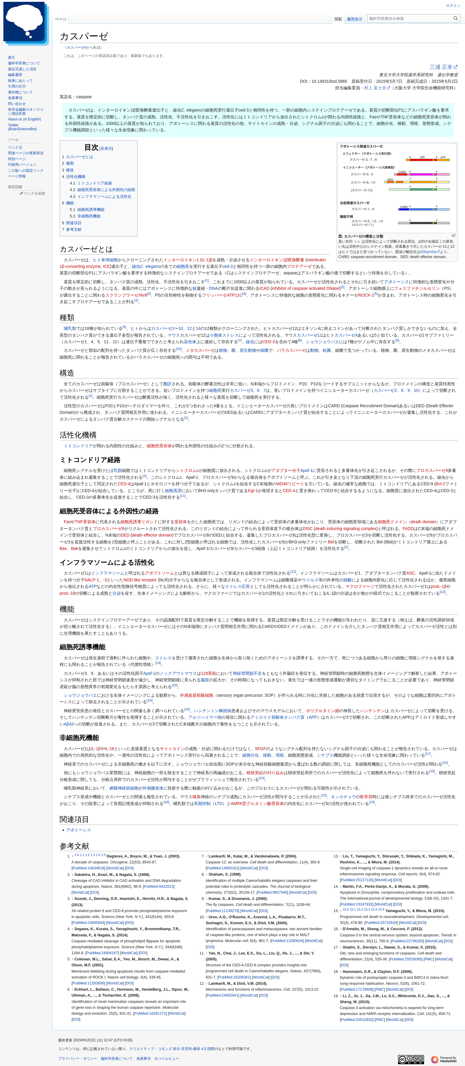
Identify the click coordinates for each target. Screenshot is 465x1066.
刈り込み (275, 772)
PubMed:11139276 (222, 911)
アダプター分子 (285, 470)
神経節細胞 (128, 788)
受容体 (180, 521)
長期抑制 (202, 803)
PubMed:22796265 (407, 941)
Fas (67, 521)
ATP (92, 586)
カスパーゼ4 (77, 47)
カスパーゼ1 (162, 328)
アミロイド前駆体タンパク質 (278, 717)
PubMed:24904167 (102, 953)
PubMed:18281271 (150, 1013)
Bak (74, 548)
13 (442, 592)
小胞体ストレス (224, 335)
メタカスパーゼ (200, 350)
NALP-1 (92, 579)
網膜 (113, 788)
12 (189, 328)
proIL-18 (67, 593)
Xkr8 (142, 295)
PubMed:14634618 (88, 868)
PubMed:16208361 (234, 977)
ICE (106, 266)
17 (428, 754)
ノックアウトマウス (178, 673)
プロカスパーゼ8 (108, 528)
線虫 (136, 266)
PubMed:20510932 (356, 1020)
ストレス (163, 657)
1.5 (103, 855)
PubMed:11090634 (287, 941)
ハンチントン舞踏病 (212, 710)
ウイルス (310, 579)
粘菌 (327, 350)
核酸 (347, 579)
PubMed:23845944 (88, 923)
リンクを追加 (34, 193)
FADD (408, 528)
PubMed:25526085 (405, 959)
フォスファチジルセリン (417, 288)
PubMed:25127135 (356, 880)
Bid (331, 542)
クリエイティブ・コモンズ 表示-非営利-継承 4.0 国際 (171, 1049)
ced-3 (227, 266)
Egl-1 (253, 490)
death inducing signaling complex (345, 528)
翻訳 (167, 383)
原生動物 (248, 350)
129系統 (208, 673)
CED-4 (124, 483)
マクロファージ (360, 586)
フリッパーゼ (214, 295)
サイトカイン (172, 748)
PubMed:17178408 (356, 989)
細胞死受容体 (159, 445)
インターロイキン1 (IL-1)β (187, 259)
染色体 (190, 341)
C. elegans (150, 266)
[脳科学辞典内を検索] (413, 18)
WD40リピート (290, 483)
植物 (223, 350)
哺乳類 (70, 328)
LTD (218, 803)
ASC (410, 573)
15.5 (381, 909)
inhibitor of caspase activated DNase (305, 288)
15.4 (374, 909)
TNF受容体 (85, 521)
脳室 (205, 679)
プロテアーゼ (299, 266)
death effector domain (152, 535)
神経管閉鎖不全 (247, 673)
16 (187, 709)
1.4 (98, 855)
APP (313, 717)
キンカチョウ (343, 796)
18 (166, 802)
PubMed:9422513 (158, 886)
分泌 (116, 593)
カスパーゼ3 (241, 390)
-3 (105, 579)
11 (183, 495)
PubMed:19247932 (356, 904)
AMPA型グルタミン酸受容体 (257, 803)
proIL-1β (438, 586)
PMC (429, 959)
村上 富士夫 (375, 87)
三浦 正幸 (441, 67)
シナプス (325, 755)
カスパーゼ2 (385, 390)
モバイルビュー (166, 1059)
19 (372, 802)
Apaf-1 (306, 470)
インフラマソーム (107, 573)
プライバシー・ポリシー (77, 1059)
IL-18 (109, 748)
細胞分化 (250, 755)
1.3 (92, 855)
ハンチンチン (372, 710)
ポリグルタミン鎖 (322, 710)
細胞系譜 (173, 490)
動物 (314, 350)
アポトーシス (396, 281)
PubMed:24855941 (222, 995)
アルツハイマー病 (205, 717)
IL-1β (96, 748)
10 (180, 328)
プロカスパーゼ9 (432, 470)
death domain (423, 521)
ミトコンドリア (78, 445)
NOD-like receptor (140, 579)
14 (198, 328)
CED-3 (268, 341)
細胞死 (183, 266)
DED (125, 535)
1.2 (87, 855)
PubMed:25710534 (381, 923)
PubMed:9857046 (272, 892)
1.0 (76, 855)
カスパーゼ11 (309, 335)
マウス (174, 335)
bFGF (260, 748)
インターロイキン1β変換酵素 (277, 259)
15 (174, 685)
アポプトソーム (159, 573)
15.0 (346, 909)
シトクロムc (187, 470)
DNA (213, 288)
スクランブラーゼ (121, 295)
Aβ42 (69, 724)
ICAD (264, 288)
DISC (308, 528)
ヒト (97, 259)
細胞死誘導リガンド (139, 521)
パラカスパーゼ (291, 350)
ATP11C (234, 295)
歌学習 (366, 796)
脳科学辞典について (117, 1059)
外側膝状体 (153, 788)
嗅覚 (196, 796)
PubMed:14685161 (222, 868)
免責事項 (143, 1059)
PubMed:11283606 (88, 983)
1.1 (82, 855)
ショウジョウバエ (322, 341)
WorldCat (115, 868)
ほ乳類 (115, 470)
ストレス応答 (237, 586)
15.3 (367, 909)
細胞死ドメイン (392, 521)
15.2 (360, 909)
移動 (267, 755)
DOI (129, 868)
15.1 (353, 909)
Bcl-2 (440, 483)
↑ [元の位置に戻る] (72, 875)
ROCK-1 (366, 295)
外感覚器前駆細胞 (196, 695)
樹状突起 (254, 772)
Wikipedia (428, 252)
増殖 (280, 755)
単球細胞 (109, 259)
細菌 (264, 350)
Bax (63, 548)
